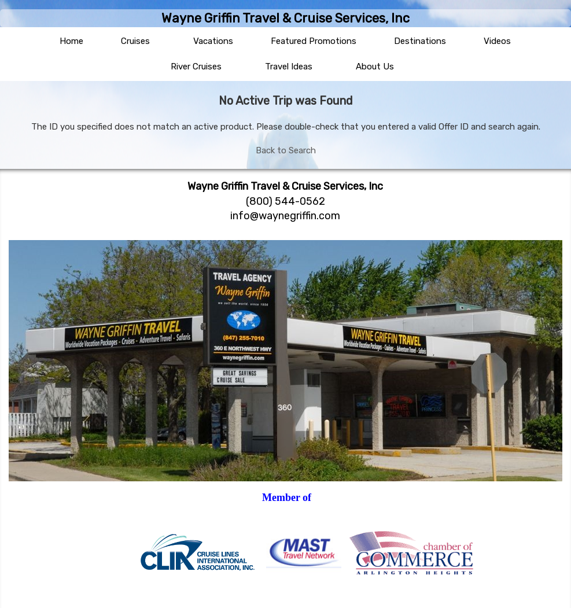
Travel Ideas (288, 66)
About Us (375, 66)
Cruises (135, 41)
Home (71, 41)
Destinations (420, 41)
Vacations (213, 41)
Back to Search (286, 150)
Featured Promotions (313, 41)
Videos (497, 41)
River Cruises (196, 66)
